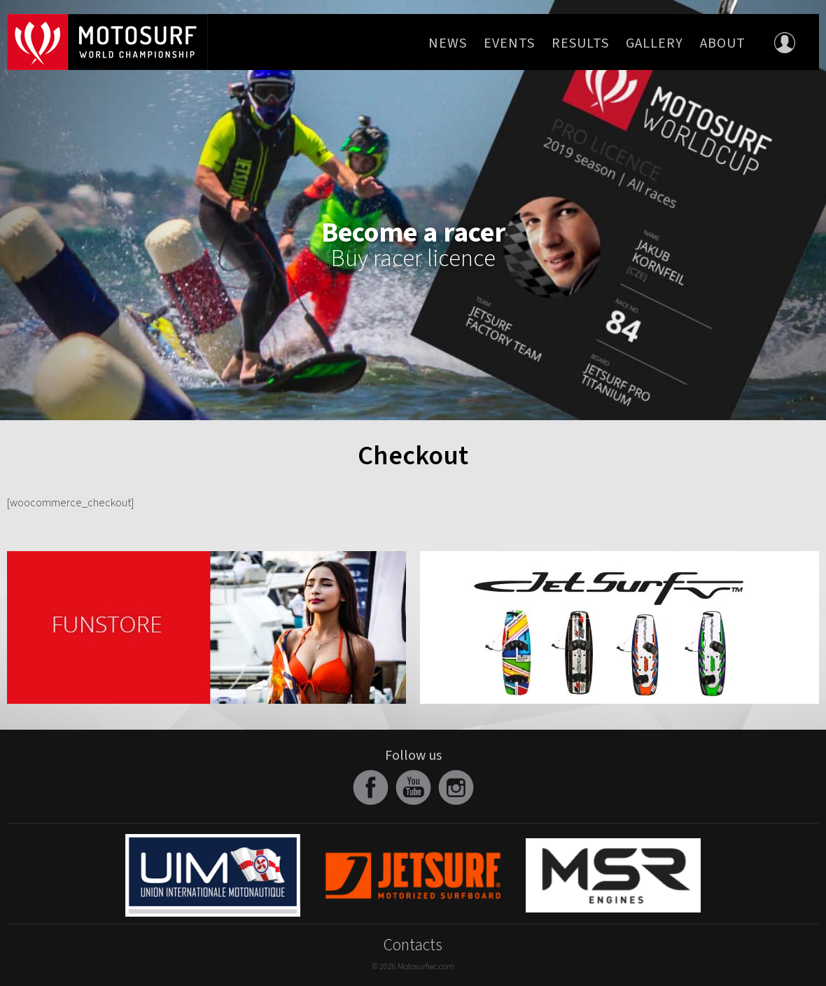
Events (509, 43)
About (723, 43)
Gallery (654, 43)
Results (580, 43)
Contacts (413, 945)
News (447, 43)
